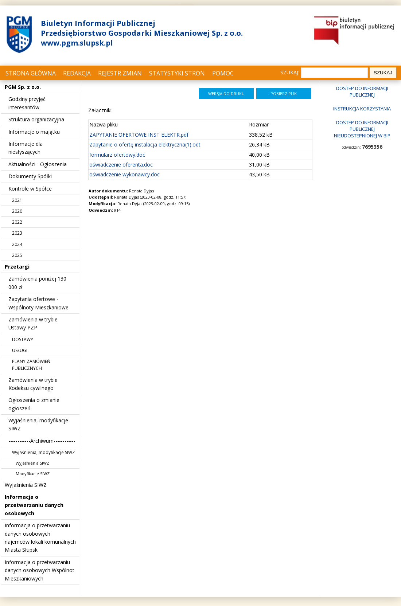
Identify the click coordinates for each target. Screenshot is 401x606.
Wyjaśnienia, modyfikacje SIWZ (43, 452)
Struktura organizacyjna (36, 119)
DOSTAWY (22, 339)
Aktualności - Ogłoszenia (37, 164)
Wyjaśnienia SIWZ (32, 463)
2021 (17, 200)
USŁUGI (19, 350)
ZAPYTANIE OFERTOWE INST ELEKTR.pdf (138, 134)
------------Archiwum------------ (41, 440)
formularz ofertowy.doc (117, 154)
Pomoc (223, 73)
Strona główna (30, 73)
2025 (17, 255)
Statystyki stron (177, 73)
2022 (17, 222)
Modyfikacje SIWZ (33, 473)
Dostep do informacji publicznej (362, 91)
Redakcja (77, 73)
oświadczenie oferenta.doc (121, 164)
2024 (17, 244)
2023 (17, 233)
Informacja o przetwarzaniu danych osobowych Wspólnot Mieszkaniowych (39, 570)
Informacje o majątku (34, 131)
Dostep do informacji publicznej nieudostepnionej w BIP (362, 129)
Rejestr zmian (120, 73)
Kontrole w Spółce (30, 188)
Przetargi (17, 266)
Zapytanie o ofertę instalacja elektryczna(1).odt (144, 144)
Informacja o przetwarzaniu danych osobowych (34, 505)
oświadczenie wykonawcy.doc (124, 174)
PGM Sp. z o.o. (23, 86)
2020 (17, 211)
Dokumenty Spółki (30, 176)
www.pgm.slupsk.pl (77, 43)
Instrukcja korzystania (362, 108)
